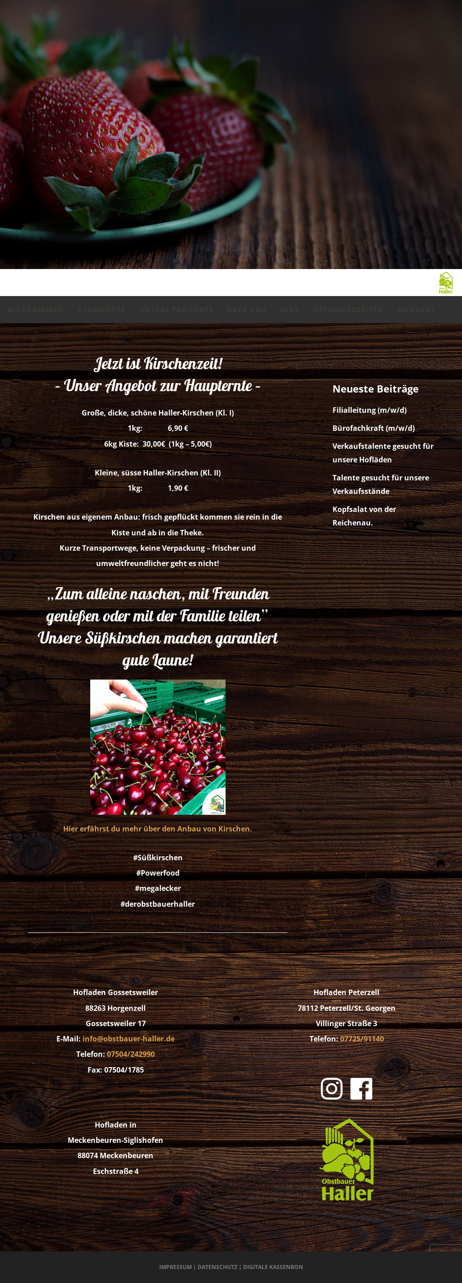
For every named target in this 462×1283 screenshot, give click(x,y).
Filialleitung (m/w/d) (370, 410)
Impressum (175, 1267)
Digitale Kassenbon (273, 1267)
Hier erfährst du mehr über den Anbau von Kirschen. (157, 829)
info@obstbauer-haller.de (129, 1039)
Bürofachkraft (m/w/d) (374, 428)
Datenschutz (217, 1267)
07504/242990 (131, 1054)
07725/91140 (362, 1039)
